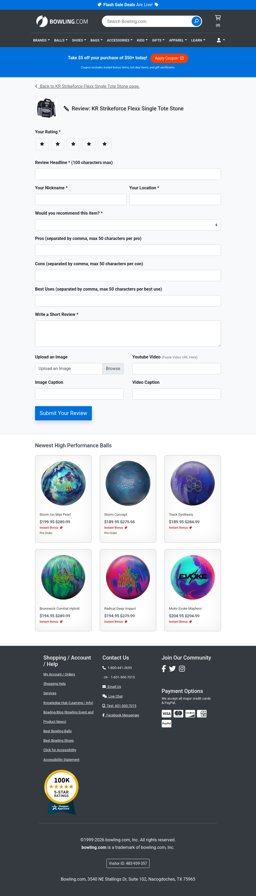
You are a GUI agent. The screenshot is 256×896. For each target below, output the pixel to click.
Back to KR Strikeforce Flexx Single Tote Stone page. (87, 86)
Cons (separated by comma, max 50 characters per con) (89, 263)
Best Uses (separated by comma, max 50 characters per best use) (98, 289)
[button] (41, 40)
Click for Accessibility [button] (59, 750)
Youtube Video (165, 357)
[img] (166, 723)
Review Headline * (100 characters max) (74, 162)
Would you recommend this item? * (69, 213)
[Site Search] (196, 21)
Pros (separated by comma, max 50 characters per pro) (88, 238)
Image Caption (49, 382)
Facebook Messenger (120, 715)
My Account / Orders (59, 674)
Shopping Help (54, 684)
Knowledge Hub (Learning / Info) (68, 703)
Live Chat (112, 696)
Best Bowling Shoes (58, 740)
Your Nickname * (51, 187)
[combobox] (147, 21)
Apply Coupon (169, 58)
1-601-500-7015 (123, 677)
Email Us (111, 687)
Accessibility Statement (61, 760)
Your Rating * (49, 131)
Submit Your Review (63, 413)
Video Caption (146, 382)
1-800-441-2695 (117, 668)
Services (49, 693)
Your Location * (144, 187)
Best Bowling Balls (57, 731)
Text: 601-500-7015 (119, 706)
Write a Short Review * (56, 314)
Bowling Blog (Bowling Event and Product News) (68, 717)
